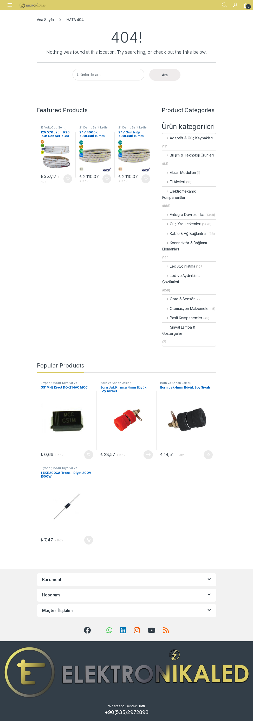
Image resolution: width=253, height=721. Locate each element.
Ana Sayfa (45, 19)
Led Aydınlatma (178, 266)
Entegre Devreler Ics (183, 214)
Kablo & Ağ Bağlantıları (185, 233)
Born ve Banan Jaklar (115, 383)
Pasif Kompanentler (182, 318)
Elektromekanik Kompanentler (179, 194)
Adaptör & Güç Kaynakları (187, 138)
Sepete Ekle (67, 178)
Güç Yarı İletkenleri (181, 224)
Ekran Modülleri (179, 172)
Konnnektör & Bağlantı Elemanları (184, 246)
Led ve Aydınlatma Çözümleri (181, 278)
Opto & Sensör (178, 299)
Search (224, 5)
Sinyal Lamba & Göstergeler (178, 330)
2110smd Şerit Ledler (93, 127)
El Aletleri (173, 182)
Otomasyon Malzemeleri (186, 308)
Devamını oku (148, 454)
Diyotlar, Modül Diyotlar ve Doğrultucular (59, 384)
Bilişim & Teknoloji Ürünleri (188, 155)
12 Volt (45, 127)
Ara (165, 75)
